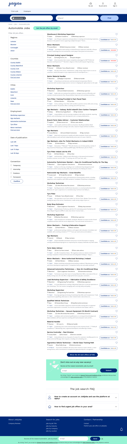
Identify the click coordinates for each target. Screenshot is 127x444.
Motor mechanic (16, 127)
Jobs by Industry (51, 426)
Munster (13, 44)
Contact (86, 423)
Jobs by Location (51, 431)
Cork (12, 95)
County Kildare (16, 72)
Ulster (13, 51)
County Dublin (15, 63)
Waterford (14, 92)
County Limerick (16, 75)
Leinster (13, 41)
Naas (12, 101)
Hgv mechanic (15, 118)
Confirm (17, 181)
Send (95, 439)
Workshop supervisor (18, 115)
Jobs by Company (52, 428)
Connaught (14, 48)
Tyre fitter (14, 124)
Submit (108, 370)
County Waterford (17, 66)
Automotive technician (18, 121)
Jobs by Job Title (51, 423)
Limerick (13, 98)
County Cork (15, 69)
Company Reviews (14, 423)
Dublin (13, 89)
